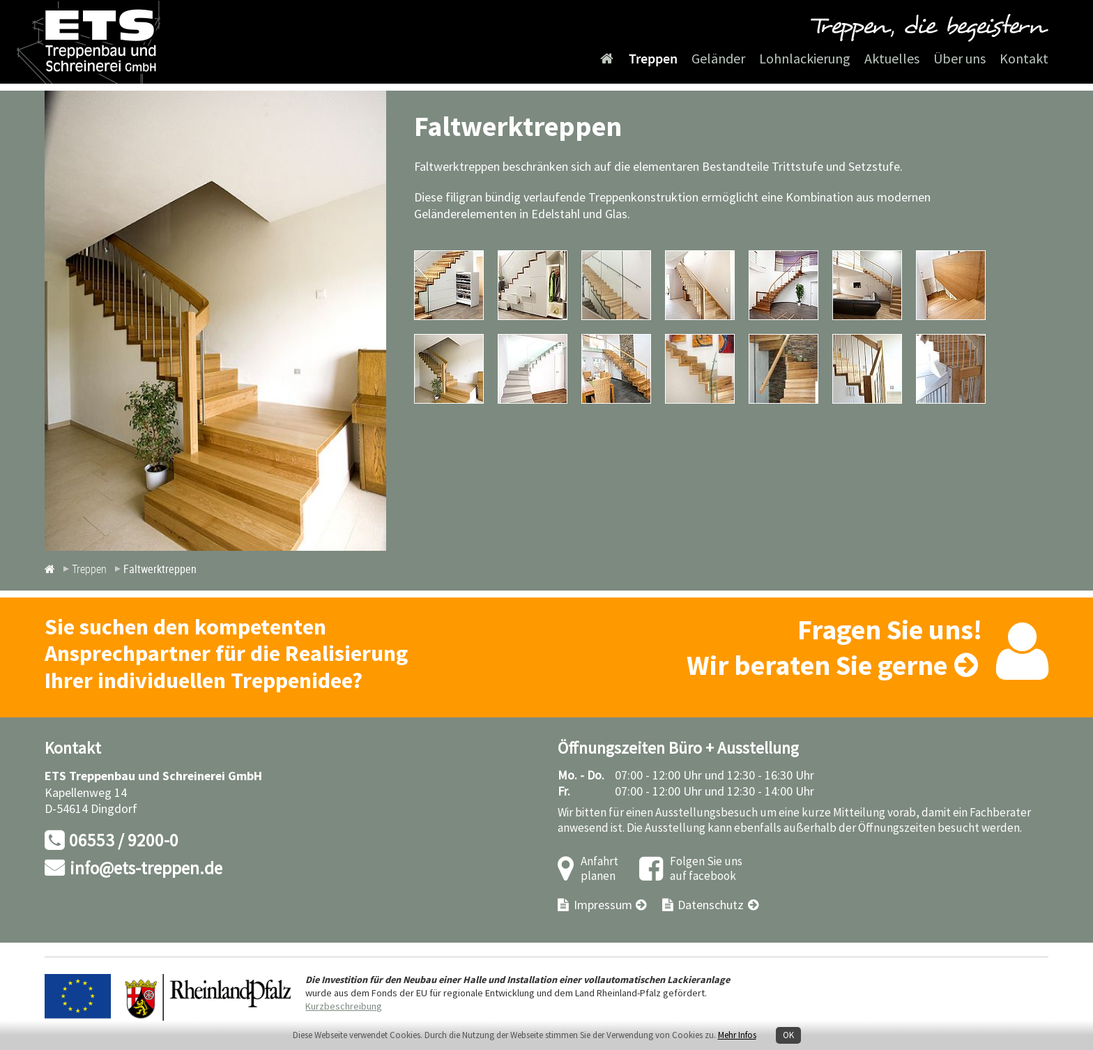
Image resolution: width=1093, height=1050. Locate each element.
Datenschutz (711, 905)
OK (788, 1035)
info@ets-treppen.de (146, 869)
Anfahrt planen (599, 869)
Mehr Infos (737, 1035)
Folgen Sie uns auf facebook (706, 869)
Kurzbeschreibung (343, 1006)
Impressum (603, 905)
